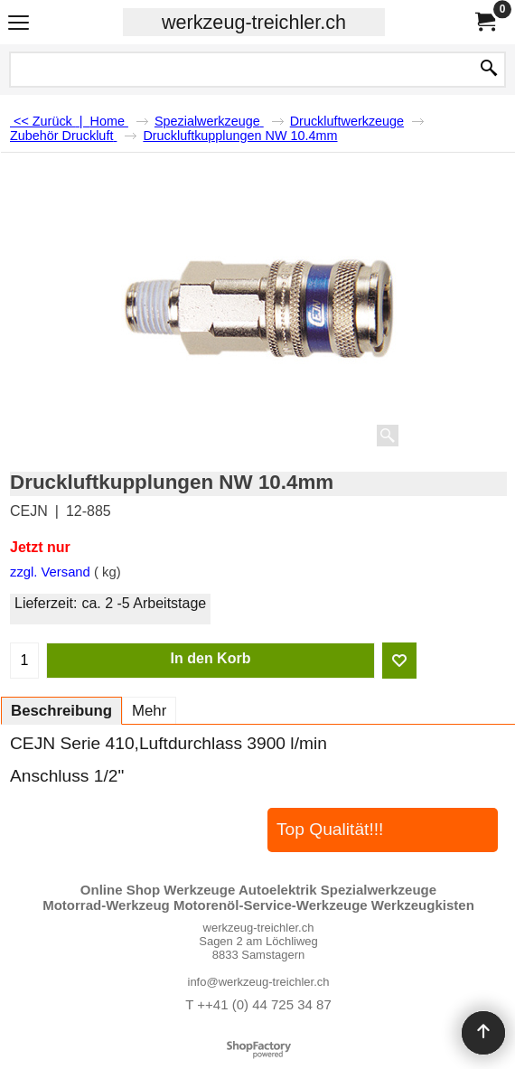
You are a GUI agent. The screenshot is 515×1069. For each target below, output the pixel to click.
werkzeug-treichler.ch (254, 22)
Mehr (149, 710)
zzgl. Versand (50, 572)
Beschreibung (61, 710)
